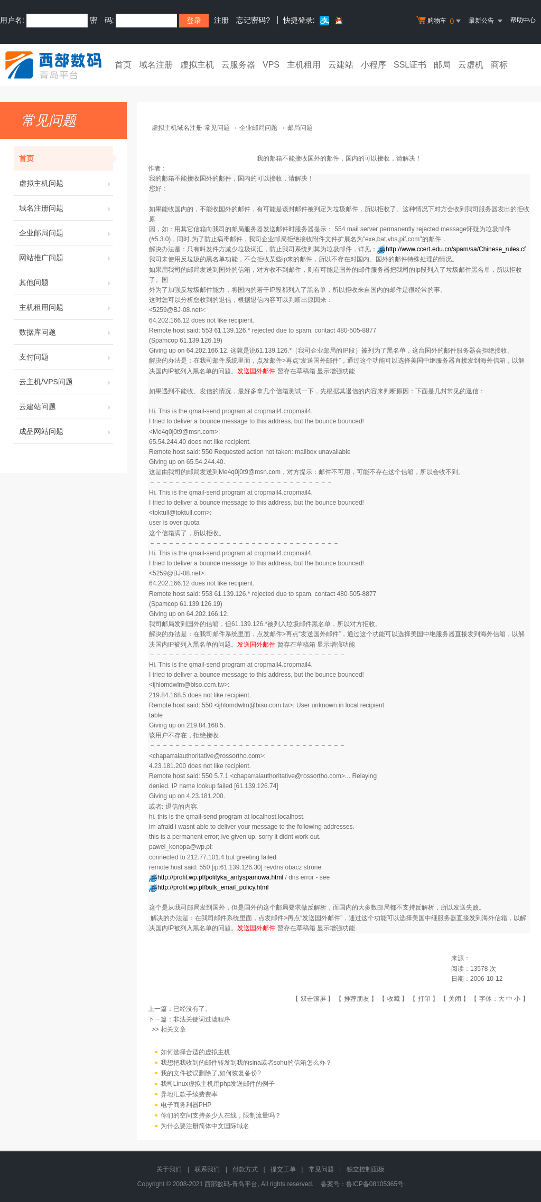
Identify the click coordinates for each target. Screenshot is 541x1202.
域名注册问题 (66, 208)
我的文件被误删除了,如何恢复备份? (211, 1073)
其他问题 (66, 282)
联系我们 (207, 1169)
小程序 (373, 64)
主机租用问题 (66, 307)
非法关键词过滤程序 (201, 1019)
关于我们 (169, 1169)
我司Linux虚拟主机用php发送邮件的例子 (218, 1083)
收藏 (393, 998)
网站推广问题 (66, 257)
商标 (499, 64)
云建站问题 (66, 406)
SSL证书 (410, 64)
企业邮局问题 (66, 233)
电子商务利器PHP (186, 1105)
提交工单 (283, 1169)
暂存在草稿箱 (296, 371)
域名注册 (156, 64)
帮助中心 (523, 20)
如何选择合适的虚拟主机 (195, 1052)
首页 (123, 64)
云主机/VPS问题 (66, 381)
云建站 (340, 64)
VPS (271, 64)
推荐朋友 (356, 998)
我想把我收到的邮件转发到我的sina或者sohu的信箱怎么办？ (246, 1062)
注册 (221, 20)
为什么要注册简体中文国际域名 (205, 1126)
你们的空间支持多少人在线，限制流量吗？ (221, 1115)
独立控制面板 (366, 1169)
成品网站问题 (66, 431)
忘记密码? (253, 20)
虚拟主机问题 (66, 183)
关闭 (455, 998)
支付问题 (66, 357)
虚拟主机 (197, 64)
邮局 (442, 64)
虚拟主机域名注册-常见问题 (191, 127)
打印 (424, 998)
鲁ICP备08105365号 (375, 1184)
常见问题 (321, 1169)
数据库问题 (66, 332)
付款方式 (245, 1169)
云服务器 (238, 64)
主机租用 (304, 64)
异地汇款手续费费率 (189, 1094)
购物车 (439, 21)
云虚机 (470, 64)
